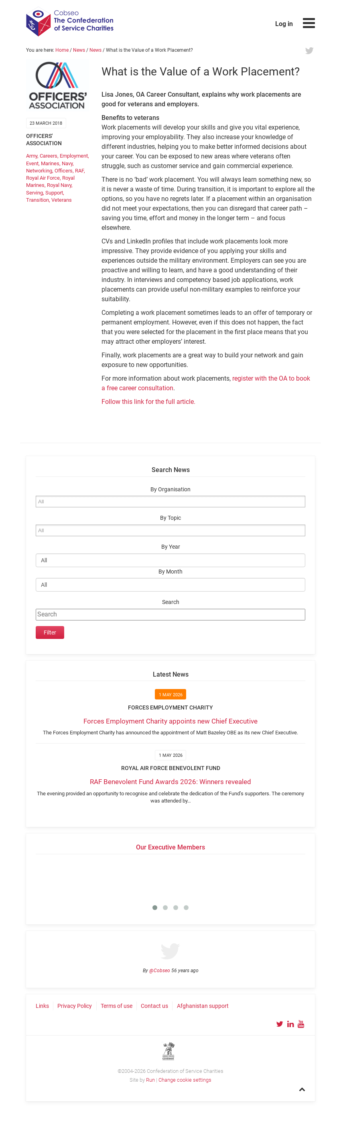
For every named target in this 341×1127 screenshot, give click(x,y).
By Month (170, 571)
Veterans (61, 200)
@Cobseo (159, 970)
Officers (64, 171)
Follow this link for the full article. (148, 401)
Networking (39, 171)
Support (54, 193)
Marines (50, 163)
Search (170, 602)
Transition (37, 200)
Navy (67, 163)
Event (32, 163)
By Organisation (170, 489)
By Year (170, 546)
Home (62, 50)
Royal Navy (59, 185)
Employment (74, 156)
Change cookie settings (184, 1080)
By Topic (170, 518)
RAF (79, 171)
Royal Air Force (43, 178)
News (79, 50)
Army (31, 156)
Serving (34, 193)
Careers (48, 156)
